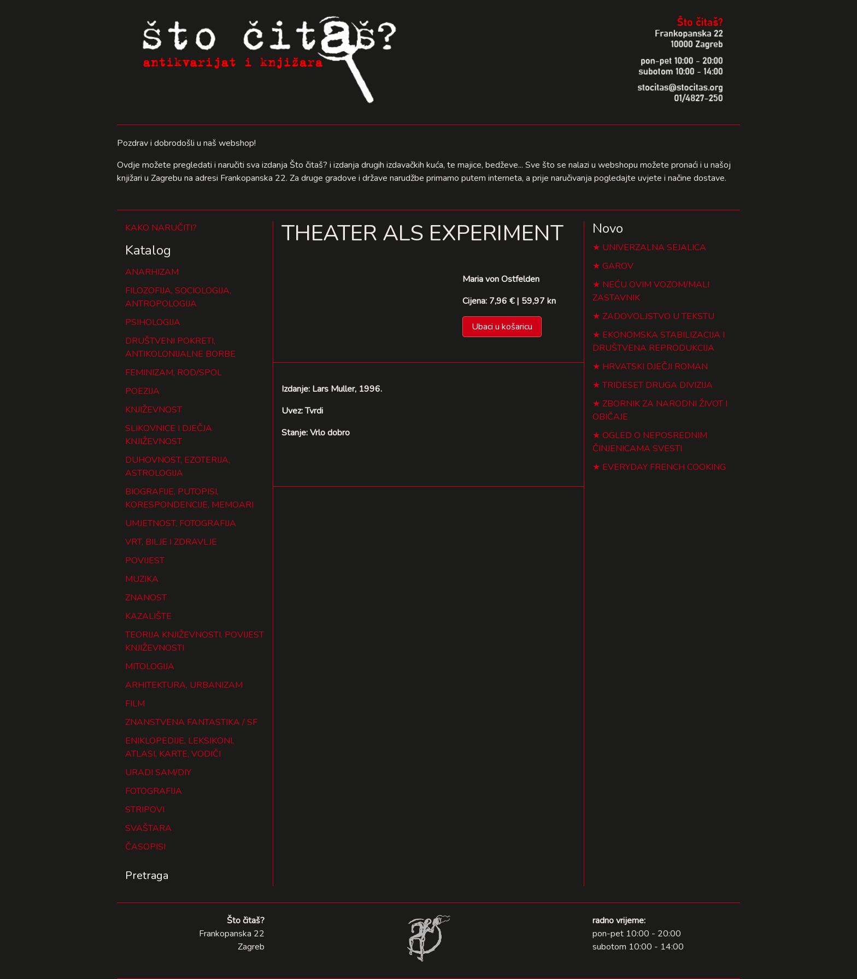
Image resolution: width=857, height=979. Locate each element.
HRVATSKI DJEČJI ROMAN (655, 367)
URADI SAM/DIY (158, 772)
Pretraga (146, 875)
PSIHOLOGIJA (152, 322)
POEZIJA (142, 391)
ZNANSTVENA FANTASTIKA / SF (191, 722)
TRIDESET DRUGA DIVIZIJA (657, 385)
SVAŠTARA (148, 828)
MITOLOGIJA (149, 666)
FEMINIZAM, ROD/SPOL (173, 373)
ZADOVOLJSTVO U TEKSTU (658, 316)
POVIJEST (145, 561)
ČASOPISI (145, 847)
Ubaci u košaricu (502, 327)
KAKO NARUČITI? (161, 228)
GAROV (617, 266)
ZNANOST (146, 598)
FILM (135, 704)
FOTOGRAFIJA (153, 791)
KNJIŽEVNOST (153, 410)
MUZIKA (142, 579)
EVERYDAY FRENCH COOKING (664, 467)
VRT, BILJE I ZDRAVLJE (171, 542)
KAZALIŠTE (148, 616)
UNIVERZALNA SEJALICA (654, 247)
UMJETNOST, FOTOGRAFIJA (180, 523)
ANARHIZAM (152, 272)
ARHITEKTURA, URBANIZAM (184, 685)
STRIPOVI (145, 810)
